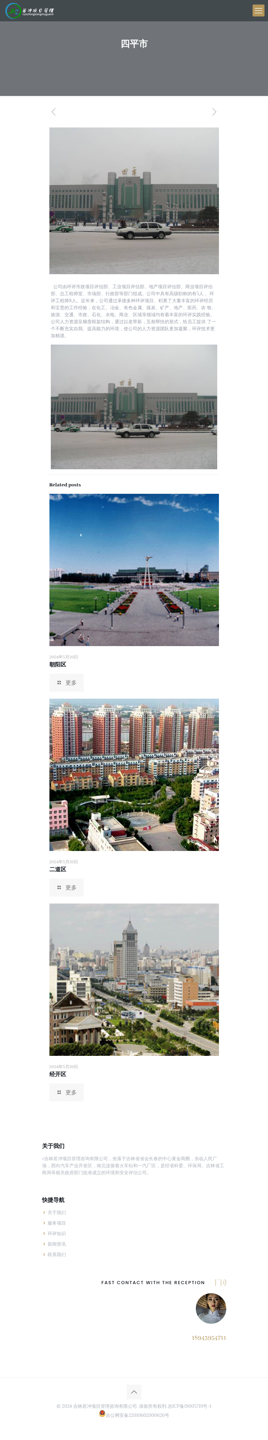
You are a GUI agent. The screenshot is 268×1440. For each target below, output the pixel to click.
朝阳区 (57, 665)
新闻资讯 (57, 1244)
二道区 (57, 870)
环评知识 (57, 1234)
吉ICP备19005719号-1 (190, 1406)
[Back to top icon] (134, 1392)
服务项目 (57, 1223)
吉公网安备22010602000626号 (138, 1415)
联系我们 (57, 1255)
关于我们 (57, 1213)
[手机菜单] (258, 10)
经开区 (57, 1075)
